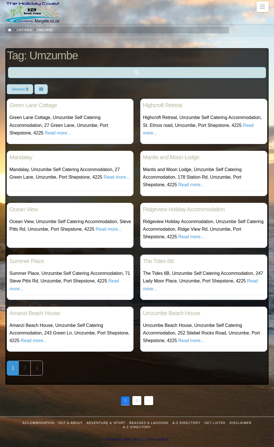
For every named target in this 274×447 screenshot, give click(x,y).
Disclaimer (240, 422)
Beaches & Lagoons (148, 422)
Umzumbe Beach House (171, 313)
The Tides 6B (158, 261)
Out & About (71, 422)
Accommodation (39, 422)
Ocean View (23, 209)
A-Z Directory (186, 422)
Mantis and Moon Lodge (171, 157)
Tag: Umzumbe (42, 55)
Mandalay (20, 157)
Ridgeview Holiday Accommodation (184, 209)
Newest (20, 89)
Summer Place (26, 261)
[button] (263, 6)
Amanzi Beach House (34, 313)
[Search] (137, 72)
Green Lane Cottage (33, 105)
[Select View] (41, 89)
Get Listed (215, 422)
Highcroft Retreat (162, 105)
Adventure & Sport (105, 422)
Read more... (58, 133)
